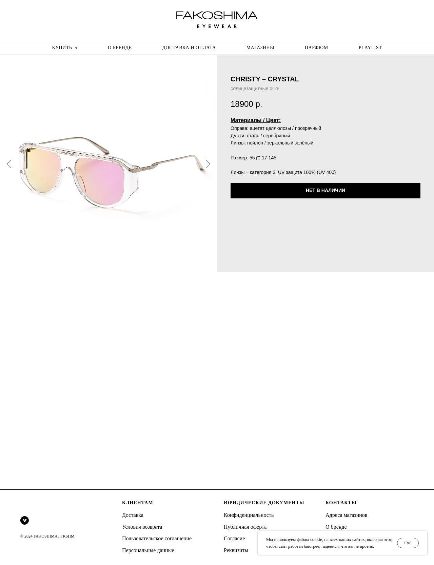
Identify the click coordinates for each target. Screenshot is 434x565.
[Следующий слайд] (208, 164)
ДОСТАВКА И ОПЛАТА (189, 47)
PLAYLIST (370, 47)
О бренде (336, 527)
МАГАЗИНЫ (260, 47)
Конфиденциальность (249, 515)
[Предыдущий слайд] (9, 164)
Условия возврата (142, 527)
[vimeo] (24, 520)
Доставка (132, 515)
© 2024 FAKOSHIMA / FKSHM (47, 536)
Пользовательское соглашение (157, 538)
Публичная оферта (245, 527)
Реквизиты (236, 550)
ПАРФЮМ (316, 47)
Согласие (234, 538)
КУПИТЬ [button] (63, 47)
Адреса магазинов (346, 515)
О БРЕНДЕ (120, 47)
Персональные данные (148, 550)
